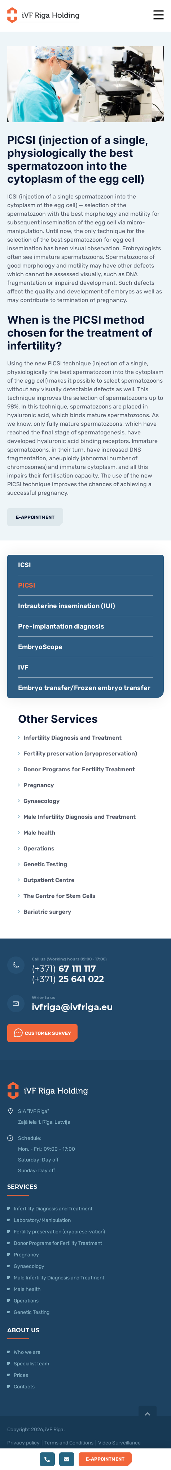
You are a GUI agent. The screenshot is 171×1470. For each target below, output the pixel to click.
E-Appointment (35, 517)
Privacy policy (23, 1443)
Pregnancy (38, 785)
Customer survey (42, 1032)
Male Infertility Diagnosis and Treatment (79, 816)
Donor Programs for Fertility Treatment (79, 769)
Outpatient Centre (48, 880)
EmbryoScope (40, 647)
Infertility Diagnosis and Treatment (72, 737)
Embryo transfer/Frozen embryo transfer (84, 688)
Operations (39, 848)
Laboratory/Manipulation (42, 1220)
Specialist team (31, 1364)
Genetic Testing (45, 864)
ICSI (24, 565)
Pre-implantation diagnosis (61, 626)
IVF (23, 667)
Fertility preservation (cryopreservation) (80, 753)
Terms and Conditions (68, 1443)
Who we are (27, 1352)
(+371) (64, 968)
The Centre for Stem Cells (59, 895)
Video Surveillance (119, 1443)
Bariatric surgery (47, 911)
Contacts (24, 1387)
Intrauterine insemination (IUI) (66, 606)
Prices (21, 1375)
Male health (39, 832)
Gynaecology (42, 801)
